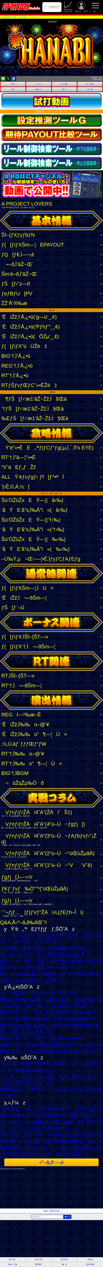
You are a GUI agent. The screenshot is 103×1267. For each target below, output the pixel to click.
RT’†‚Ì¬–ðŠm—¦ (21, 685)
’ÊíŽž (64, 84)
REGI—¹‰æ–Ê (21, 714)
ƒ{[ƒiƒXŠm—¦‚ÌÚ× (27, 588)
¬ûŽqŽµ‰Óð (22, 783)
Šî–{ (13, 84)
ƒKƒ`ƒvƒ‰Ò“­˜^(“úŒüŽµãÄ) (50, 890)
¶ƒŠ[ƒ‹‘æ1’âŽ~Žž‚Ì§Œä (34, 399)
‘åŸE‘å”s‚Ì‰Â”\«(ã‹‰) (34, 510)
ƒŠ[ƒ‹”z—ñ (15, 284)
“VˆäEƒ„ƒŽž (18, 467)
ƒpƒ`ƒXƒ (13, 1259)
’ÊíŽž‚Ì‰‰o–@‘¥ (25, 724)
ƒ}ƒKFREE (90, 1264)
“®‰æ (90, 1259)
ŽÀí (64, 89)
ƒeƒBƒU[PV (16, 293)
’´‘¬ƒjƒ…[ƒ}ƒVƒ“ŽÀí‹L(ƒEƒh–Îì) (50, 913)
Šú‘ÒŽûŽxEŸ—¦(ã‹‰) (32, 500)
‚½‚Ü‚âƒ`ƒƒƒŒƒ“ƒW (23, 744)
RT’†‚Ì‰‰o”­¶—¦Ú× (31, 763)
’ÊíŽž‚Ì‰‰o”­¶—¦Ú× (34, 734)
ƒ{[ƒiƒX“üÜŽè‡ (24, 346)
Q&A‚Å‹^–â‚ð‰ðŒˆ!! (23, 922)
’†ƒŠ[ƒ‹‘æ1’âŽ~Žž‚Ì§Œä (32, 409)
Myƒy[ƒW (81, 7)
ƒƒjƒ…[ (95, 7)
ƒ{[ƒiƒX (90, 84)
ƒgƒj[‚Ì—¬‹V (50, 878)
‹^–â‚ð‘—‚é (51, 1162)
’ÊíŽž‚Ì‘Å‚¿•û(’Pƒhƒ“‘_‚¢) (30, 327)
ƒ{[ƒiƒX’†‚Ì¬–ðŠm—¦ (28, 646)
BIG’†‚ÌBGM (15, 773)
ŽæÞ (64, 1264)
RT (13, 89)
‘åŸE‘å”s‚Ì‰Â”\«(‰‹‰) (35, 549)
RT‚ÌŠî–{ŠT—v (17, 676)
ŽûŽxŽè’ (68, 7)
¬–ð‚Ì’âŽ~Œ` (17, 264)
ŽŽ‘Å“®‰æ (14, 303)
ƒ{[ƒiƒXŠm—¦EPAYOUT (32, 245)
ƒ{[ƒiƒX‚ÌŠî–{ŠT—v (24, 637)
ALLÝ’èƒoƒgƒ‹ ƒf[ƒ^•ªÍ (32, 477)
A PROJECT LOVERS (50, 205)
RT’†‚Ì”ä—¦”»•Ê (18, 457)
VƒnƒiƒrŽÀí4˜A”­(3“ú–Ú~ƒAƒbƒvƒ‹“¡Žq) (50, 839)
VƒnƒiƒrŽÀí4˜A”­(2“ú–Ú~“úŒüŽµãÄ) (50, 854)
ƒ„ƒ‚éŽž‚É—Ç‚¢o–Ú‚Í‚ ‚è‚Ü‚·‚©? (38, 993)
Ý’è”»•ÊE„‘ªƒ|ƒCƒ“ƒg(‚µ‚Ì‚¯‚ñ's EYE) (47, 447)
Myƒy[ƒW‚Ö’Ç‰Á (52, 1211)
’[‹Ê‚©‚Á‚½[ (15, 487)
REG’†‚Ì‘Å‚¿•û (17, 366)
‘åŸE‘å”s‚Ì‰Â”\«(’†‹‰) (32, 529)
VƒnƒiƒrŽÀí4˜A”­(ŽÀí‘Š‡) (50, 813)
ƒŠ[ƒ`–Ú (12, 607)
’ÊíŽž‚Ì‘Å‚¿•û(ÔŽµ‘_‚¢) (30, 336)
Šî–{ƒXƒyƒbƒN (18, 235)
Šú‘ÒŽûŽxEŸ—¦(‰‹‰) (33, 539)
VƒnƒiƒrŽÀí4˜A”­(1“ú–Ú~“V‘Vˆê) (50, 866)
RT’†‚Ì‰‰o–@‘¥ (22, 754)
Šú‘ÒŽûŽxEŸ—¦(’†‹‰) (30, 520)
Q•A (89, 89)
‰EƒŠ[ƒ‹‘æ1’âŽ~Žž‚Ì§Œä (34, 418)
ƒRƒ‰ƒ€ (64, 1259)
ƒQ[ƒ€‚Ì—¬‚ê (17, 254)
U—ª (38, 84)
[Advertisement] (51, 1189)
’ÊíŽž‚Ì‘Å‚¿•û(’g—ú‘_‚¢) (29, 317)
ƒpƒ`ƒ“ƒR (38, 1259)
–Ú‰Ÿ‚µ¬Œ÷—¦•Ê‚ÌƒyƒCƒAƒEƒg (40, 559)
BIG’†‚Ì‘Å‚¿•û (15, 356)
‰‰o (39, 89)
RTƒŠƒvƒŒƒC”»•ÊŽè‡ (29, 385)
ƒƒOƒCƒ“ (52, 7)
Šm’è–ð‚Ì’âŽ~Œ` (19, 274)
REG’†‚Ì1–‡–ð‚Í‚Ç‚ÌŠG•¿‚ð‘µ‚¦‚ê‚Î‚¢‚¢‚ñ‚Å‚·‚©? (49, 1051)
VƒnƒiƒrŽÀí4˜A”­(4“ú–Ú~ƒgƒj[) (50, 825)
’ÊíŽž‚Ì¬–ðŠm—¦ (24, 598)
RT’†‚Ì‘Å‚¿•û (14, 375)
